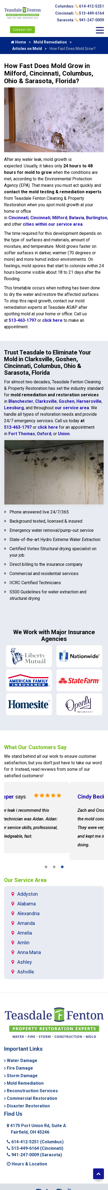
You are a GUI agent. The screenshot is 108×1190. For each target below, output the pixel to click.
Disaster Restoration (28, 1105)
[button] (46, 868)
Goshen (66, 401)
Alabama (26, 904)
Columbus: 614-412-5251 (79, 6)
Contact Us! (22, 30)
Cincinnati (18, 217)
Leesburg (14, 407)
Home (18, 42)
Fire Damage (20, 1068)
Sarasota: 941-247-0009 (80, 20)
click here (52, 320)
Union (64, 433)
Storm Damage (22, 1075)
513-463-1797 (22, 320)
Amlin (23, 942)
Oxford (44, 433)
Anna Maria (29, 952)
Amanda (26, 923)
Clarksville (46, 401)
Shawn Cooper (36, 796)
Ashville (25, 972)
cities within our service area (53, 224)
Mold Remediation (50, 42)
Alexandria (28, 913)
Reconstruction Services (32, 1090)
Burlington (96, 217)
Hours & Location (27, 1164)
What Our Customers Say (35, 747)
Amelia (24, 933)
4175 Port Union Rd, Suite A (36, 1129)
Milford (59, 217)
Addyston (27, 894)
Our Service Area (25, 880)
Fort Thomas (21, 433)
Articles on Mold (27, 48)
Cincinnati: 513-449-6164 (79, 13)
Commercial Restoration (32, 1098)
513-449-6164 (35, 1148)
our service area (72, 407)
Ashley (24, 962)
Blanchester (20, 401)
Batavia (76, 217)
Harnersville (89, 401)
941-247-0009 (34, 1154)
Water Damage (22, 1060)
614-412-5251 (35, 1141)
